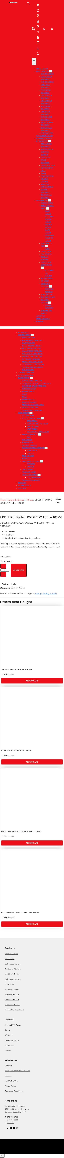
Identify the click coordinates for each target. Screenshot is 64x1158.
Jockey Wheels (50, 593)
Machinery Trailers (12, 974)
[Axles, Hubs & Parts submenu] (47, 208)
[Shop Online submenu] (49, 200)
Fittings (29, 499)
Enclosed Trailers (12, 989)
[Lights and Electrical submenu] (42, 267)
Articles (8, 1050)
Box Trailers (9, 959)
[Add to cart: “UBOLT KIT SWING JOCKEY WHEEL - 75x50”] (32, 843)
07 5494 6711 (12, 1117)
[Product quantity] (4, 570)
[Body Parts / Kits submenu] (46, 246)
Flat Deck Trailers (12, 994)
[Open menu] (34, 60)
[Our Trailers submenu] (50, 71)
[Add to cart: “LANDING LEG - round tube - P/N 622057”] (32, 924)
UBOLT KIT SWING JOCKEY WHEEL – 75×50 (21, 831)
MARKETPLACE (11, 1081)
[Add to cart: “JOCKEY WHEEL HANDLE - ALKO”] (32, 680)
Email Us (10, 1123)
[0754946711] (33, 29)
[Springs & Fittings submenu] (50, 286)
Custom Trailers (11, 954)
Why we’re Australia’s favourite (17, 1070)
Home (3, 499)
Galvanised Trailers (12, 964)
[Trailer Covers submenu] (49, 302)
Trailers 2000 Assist (12, 1025)
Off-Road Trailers (12, 999)
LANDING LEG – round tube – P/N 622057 (20, 912)
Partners (8, 1076)
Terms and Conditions (14, 1091)
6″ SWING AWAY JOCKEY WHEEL (16, 750)
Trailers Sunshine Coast (14, 1010)
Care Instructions (12, 1040)
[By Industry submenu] (49, 141)
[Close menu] (34, 63)
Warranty (8, 1035)
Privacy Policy (10, 1086)
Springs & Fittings (16, 499)
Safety (7, 1030)
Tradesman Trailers (12, 969)
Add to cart (18, 570)
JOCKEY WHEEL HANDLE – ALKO (16, 669)
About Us (8, 1065)
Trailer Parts (9, 1045)
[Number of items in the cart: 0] (44, 29)
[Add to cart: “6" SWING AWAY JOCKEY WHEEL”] (32, 762)
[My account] (52, 29)
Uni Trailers (9, 984)
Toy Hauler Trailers (12, 1005)
